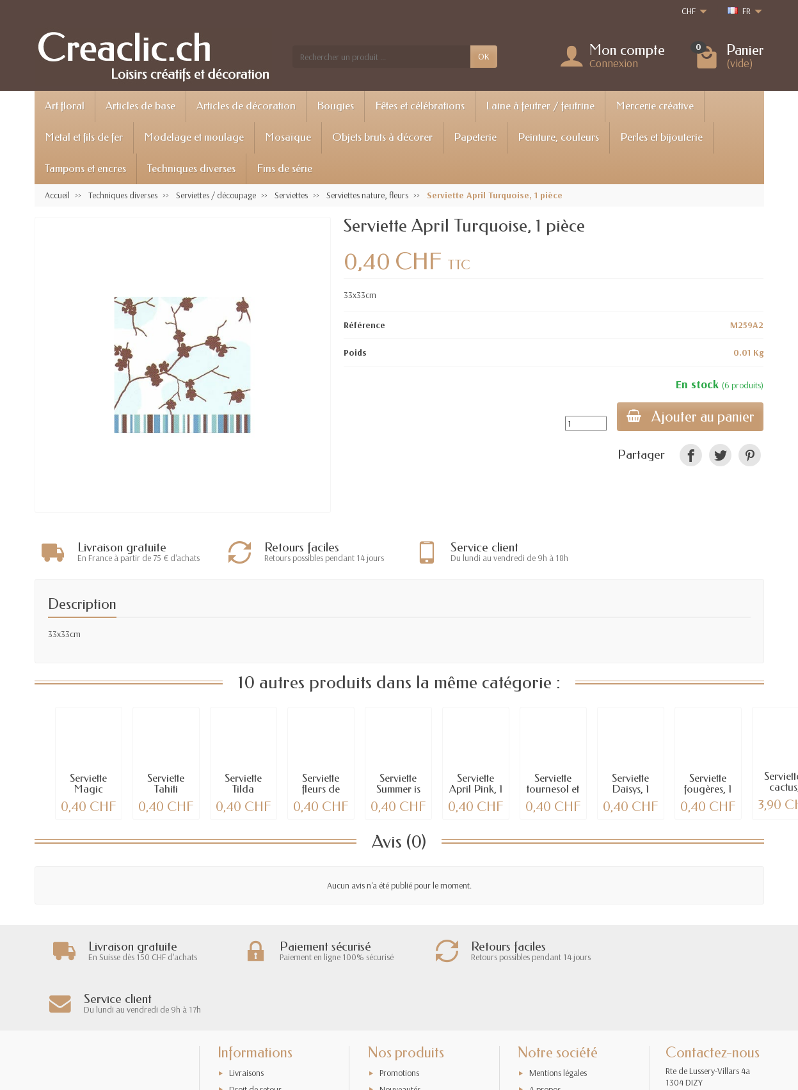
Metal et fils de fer (84, 137)
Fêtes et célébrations (420, 106)
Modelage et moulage (194, 137)
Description (82, 604)
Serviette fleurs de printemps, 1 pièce (320, 794)
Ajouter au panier (689, 416)
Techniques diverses (191, 168)
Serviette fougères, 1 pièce (707, 789)
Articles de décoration (246, 106)
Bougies (335, 106)
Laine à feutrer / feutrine (540, 106)
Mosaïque (288, 137)
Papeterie (475, 137)
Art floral (64, 106)
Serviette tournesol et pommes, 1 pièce (553, 794)
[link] (691, 455)
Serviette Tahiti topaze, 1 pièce (166, 794)
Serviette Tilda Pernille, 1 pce (243, 794)
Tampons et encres (85, 168)
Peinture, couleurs (558, 137)
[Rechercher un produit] (381, 56)
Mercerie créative (655, 106)
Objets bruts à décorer (382, 137)
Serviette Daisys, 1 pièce (630, 789)
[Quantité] (584, 423)
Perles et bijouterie (661, 137)
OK (484, 56)
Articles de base (140, 106)
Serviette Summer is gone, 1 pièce (398, 794)
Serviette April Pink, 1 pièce (475, 789)
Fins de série (284, 168)
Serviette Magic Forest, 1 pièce (88, 794)
